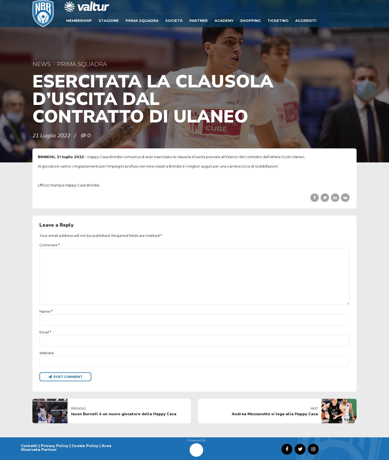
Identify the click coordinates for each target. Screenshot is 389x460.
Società (174, 20)
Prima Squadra (142, 20)
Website (46, 353)
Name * (45, 311)
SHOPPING (250, 20)
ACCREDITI (305, 20)
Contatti (29, 445)
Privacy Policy (54, 445)
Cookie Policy (85, 445)
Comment (49, 245)
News (41, 64)
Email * (45, 332)
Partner (198, 20)
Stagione (109, 20)
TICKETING (278, 20)
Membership (79, 20)
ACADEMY (223, 20)
